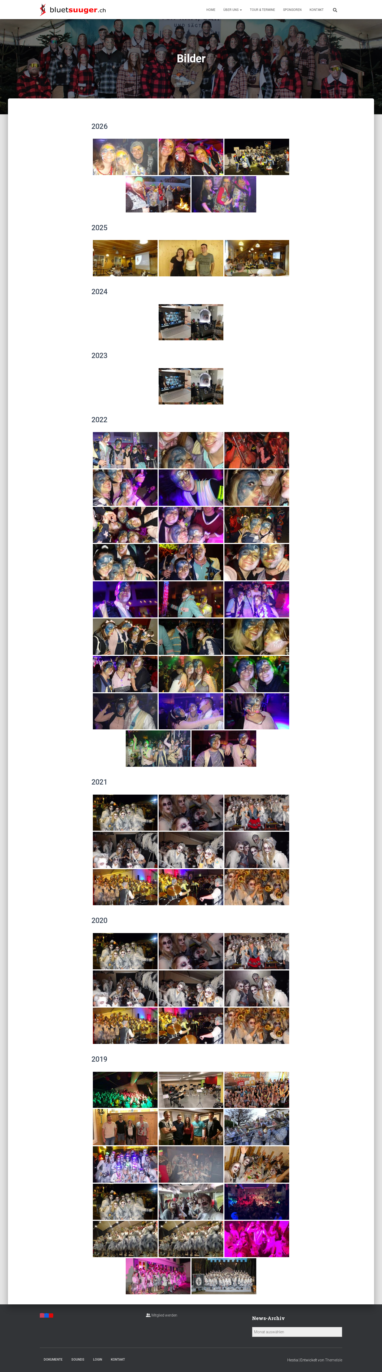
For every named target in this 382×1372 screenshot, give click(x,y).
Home (210, 10)
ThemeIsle (333, 1360)
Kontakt (317, 10)
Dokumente (53, 1359)
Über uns (232, 10)
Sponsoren (292, 10)
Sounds (77, 1359)
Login (97, 1359)
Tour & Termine (262, 10)
